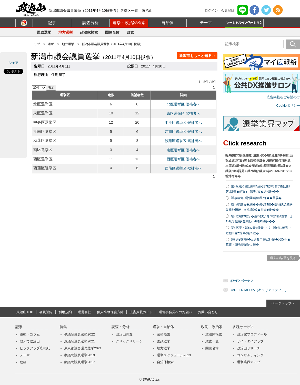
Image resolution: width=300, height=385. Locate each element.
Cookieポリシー (288, 105)
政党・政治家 (212, 327)
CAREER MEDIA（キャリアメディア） (258, 290)
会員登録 (227, 10)
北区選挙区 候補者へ (183, 104)
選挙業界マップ (248, 362)
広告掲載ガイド (141, 312)
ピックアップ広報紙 (35, 348)
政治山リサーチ (248, 348)
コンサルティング (250, 355)
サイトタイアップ (250, 341)
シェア (13, 63)
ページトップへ (283, 303)
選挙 (51, 44)
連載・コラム (30, 334)
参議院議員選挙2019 (79, 355)
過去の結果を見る (283, 258)
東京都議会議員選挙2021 (83, 348)
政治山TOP (24, 312)
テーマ (206, 23)
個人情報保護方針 (110, 312)
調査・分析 (120, 327)
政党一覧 (212, 341)
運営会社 (84, 312)
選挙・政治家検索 (129, 23)
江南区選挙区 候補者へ (183, 132)
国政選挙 (44, 32)
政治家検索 (89, 32)
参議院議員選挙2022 (79, 334)
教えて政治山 (30, 341)
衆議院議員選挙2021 (79, 341)
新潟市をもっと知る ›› (197, 56)
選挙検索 (163, 334)
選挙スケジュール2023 (174, 355)
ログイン (211, 10)
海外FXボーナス (241, 281)
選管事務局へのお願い (175, 312)
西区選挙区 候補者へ (183, 159)
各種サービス (243, 327)
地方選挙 (65, 32)
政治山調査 (124, 334)
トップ (35, 44)
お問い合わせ (208, 312)
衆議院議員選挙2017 (79, 362)
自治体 (167, 23)
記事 (52, 23)
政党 (130, 32)
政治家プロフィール (252, 334)
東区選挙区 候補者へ (183, 113)
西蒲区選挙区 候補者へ (183, 168)
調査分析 (90, 23)
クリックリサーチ (129, 341)
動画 (23, 362)
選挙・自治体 (163, 327)
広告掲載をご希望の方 (283, 97)
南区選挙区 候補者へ (183, 150)
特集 (63, 327)
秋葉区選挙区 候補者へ (183, 141)
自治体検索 (165, 362)
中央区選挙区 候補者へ (183, 123)
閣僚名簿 (112, 32)
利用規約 (65, 312)
